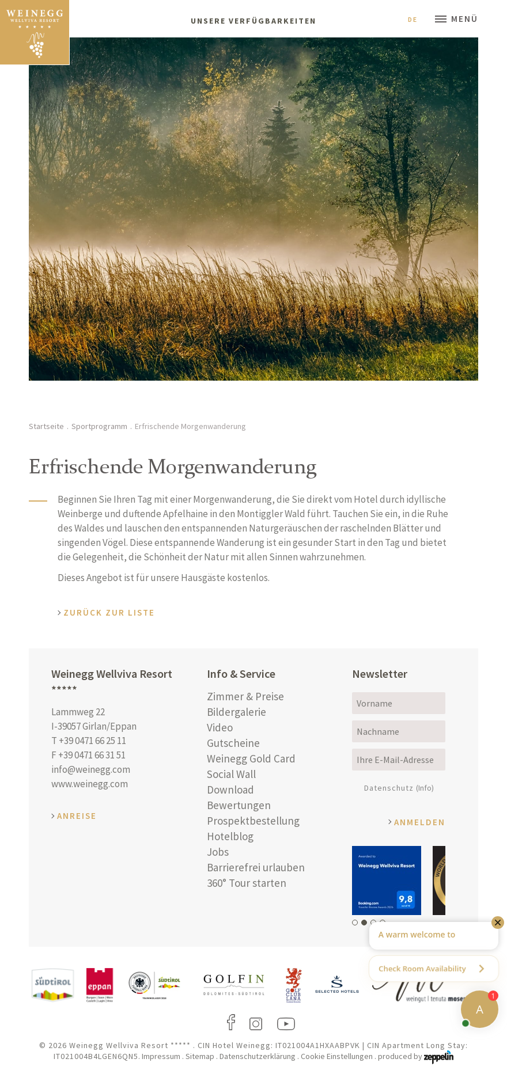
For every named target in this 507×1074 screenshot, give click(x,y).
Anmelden (419, 822)
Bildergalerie (236, 712)
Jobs (218, 852)
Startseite (46, 426)
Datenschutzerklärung (258, 1056)
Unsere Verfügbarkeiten (253, 21)
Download (230, 789)
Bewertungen (239, 805)
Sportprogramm (99, 426)
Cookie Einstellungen (337, 1056)
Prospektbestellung (253, 821)
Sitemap (200, 1056)
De (417, 19)
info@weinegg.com (90, 769)
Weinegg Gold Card (251, 758)
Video (220, 727)
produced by (415, 1056)
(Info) (425, 788)
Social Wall (231, 774)
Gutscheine (233, 743)
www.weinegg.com (89, 783)
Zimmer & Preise (245, 696)
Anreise (77, 815)
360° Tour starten (246, 883)
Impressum (161, 1056)
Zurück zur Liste (109, 612)
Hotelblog (230, 836)
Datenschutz (399, 788)
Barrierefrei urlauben (256, 867)
